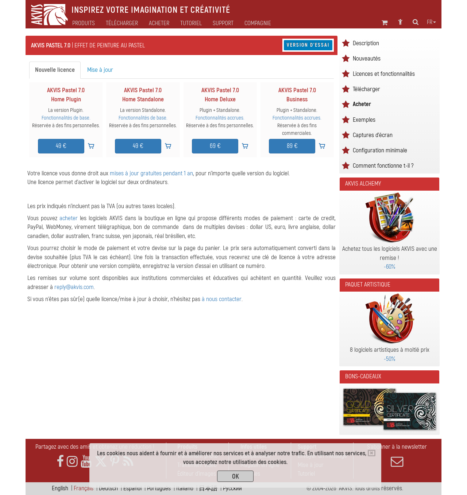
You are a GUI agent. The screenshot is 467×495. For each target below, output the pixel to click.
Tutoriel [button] (191, 23)
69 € (215, 146)
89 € (292, 146)
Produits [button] (83, 23)
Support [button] (223, 23)
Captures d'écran (373, 135)
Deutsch (108, 488)
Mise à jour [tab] (100, 70)
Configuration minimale (380, 150)
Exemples (364, 120)
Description (366, 43)
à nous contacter (222, 299)
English (60, 488)
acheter (68, 218)
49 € (61, 146)
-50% (389, 359)
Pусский (232, 488)
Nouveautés (367, 58)
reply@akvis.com (74, 287)
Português (159, 488)
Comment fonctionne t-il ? (383, 165)
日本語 (208, 488)
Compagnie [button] (257, 23)
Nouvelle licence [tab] (55, 70)
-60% (389, 266)
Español (132, 488)
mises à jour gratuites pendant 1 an (151, 173)
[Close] (371, 453)
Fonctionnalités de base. (66, 117)
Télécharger (122, 23)
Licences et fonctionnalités (384, 74)
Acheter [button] (159, 23)
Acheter (362, 104)
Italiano (184, 488)
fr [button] (431, 22)
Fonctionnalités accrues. (220, 117)
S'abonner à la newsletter (397, 455)
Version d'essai (308, 45)
